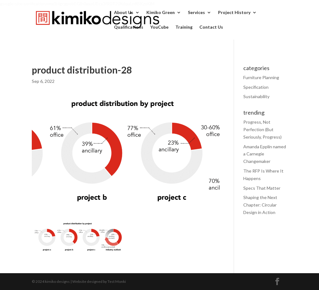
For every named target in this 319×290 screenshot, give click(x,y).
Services (196, 12)
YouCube (159, 27)
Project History (234, 12)
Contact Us (211, 27)
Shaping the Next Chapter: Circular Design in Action (260, 205)
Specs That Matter (261, 188)
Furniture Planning (261, 77)
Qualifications (128, 27)
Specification (256, 87)
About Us (123, 12)
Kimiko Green (160, 12)
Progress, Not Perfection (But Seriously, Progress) (262, 129)
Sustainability (256, 96)
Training (184, 27)
